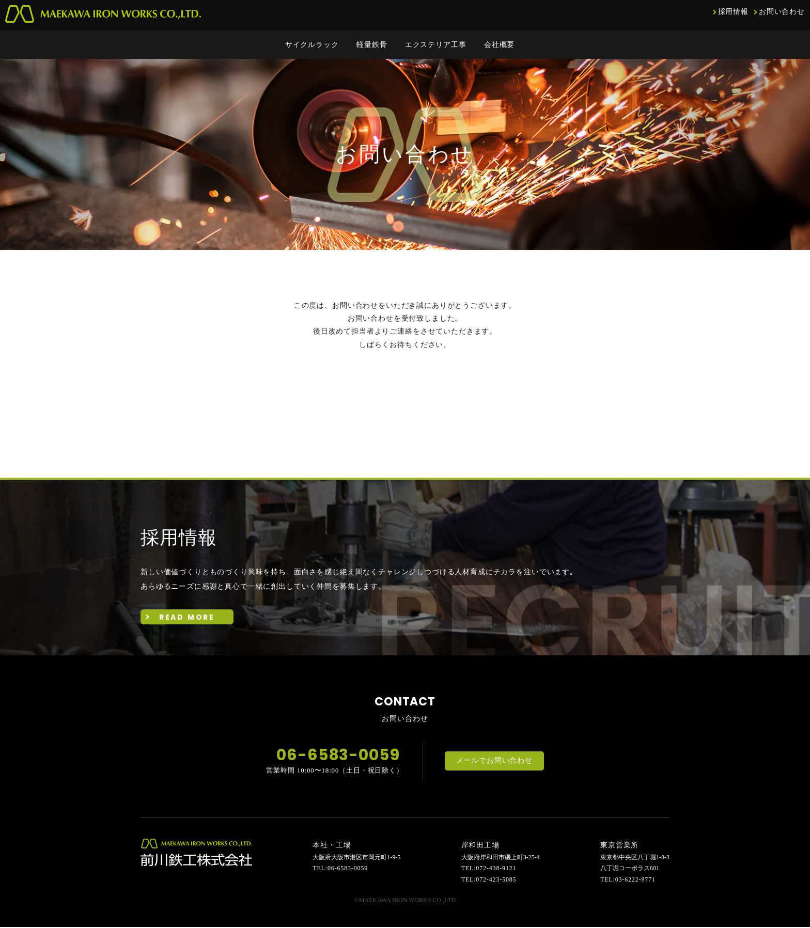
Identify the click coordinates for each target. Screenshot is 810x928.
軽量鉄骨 (371, 45)
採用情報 (733, 11)
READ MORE (187, 617)
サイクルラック (312, 45)
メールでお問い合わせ (494, 762)
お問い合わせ (782, 11)
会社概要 (499, 45)
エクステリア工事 (435, 45)
